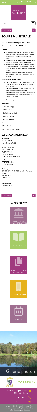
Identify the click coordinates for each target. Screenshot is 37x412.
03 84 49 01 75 (29, 1)
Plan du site (27, 410)
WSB (11, 410)
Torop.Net (22, 408)
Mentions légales (18, 410)
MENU (4, 23)
